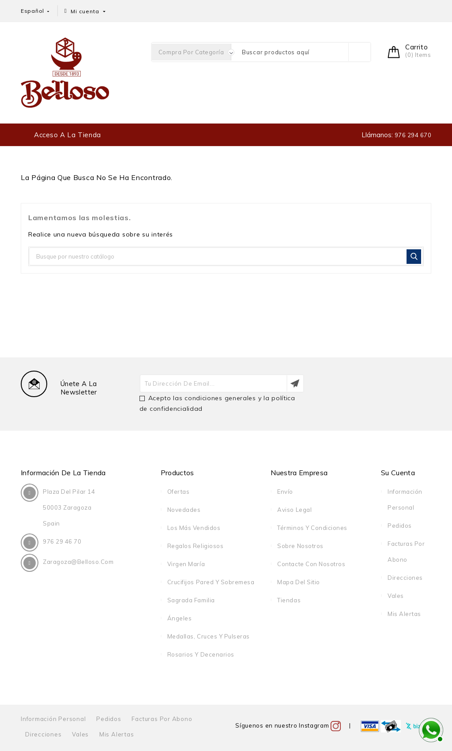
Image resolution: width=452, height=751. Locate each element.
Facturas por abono (162, 718)
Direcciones (405, 577)
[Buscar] (226, 256)
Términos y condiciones (312, 527)
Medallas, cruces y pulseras (208, 636)
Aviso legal (294, 509)
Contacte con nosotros (311, 563)
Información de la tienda (63, 472)
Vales (396, 595)
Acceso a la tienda (67, 135)
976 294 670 (412, 135)
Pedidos (400, 525)
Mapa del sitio (298, 582)
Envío (285, 491)
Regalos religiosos (195, 545)
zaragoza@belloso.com (78, 561)
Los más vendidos (193, 527)
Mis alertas (404, 613)
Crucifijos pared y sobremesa (211, 582)
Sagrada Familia (191, 600)
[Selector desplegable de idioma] (36, 10)
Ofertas (178, 491)
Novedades (184, 509)
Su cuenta (398, 472)
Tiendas (289, 600)
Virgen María (186, 563)
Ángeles (179, 618)
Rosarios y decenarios (200, 654)
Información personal (53, 718)
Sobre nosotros (300, 545)
